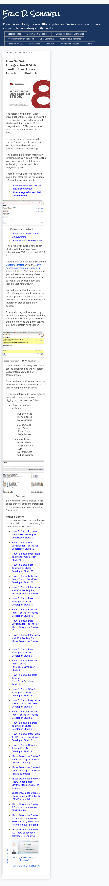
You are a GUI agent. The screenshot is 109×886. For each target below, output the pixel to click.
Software (50, 44)
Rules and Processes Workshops (69, 34)
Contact (88, 44)
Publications (34, 44)
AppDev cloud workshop (70, 39)
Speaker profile (14, 34)
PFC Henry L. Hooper (69, 44)
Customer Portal (15, 264)
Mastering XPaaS (15, 44)
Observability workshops (38, 34)
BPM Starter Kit (47, 39)
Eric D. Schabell (31, 14)
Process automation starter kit (21, 39)
